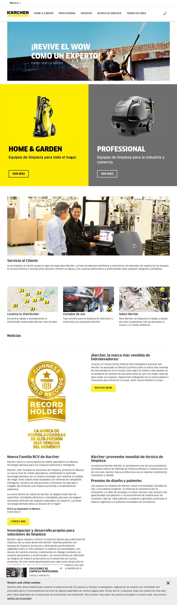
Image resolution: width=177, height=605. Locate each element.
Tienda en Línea (136, 13)
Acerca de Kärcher (109, 13)
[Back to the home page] (19, 14)
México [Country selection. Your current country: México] (15, 3)
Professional (67, 13)
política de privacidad (19, 599)
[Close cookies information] (168, 583)
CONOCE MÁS (18, 521)
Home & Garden (43, 13)
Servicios (86, 13)
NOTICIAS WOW (103, 388)
